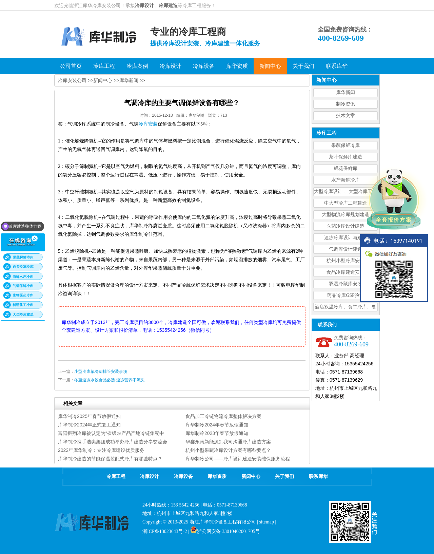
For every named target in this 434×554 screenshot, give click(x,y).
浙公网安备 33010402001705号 (225, 531)
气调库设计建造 (345, 249)
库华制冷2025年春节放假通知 (89, 416)
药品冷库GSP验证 (345, 295)
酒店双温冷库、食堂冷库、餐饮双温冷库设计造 (345, 307)
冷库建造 (168, 5)
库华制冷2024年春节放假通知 (216, 424)
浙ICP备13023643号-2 (164, 531)
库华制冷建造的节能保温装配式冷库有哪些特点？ (110, 458)
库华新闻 (345, 92)
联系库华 (318, 476)
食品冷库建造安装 (345, 272)
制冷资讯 (345, 104)
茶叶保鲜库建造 (345, 156)
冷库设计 (144, 5)
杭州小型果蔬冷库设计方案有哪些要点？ (228, 450)
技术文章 (345, 115)
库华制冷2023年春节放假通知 (216, 433)
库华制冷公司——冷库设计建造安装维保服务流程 (237, 458)
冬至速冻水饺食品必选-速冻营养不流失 (109, 380)
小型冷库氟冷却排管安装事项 (100, 371)
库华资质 (217, 476)
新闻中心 (102, 80)
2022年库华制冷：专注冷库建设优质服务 (101, 450)
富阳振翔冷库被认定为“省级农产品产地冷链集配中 (111, 433)
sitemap (266, 521)
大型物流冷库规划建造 (345, 214)
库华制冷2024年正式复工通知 (89, 424)
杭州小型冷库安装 (345, 260)
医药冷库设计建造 (345, 226)
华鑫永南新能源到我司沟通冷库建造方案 (228, 441)
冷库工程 (115, 476)
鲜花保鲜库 (345, 168)
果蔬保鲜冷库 (345, 145)
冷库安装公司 (72, 80)
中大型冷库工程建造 (345, 203)
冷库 (148, 124)
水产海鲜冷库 (345, 180)
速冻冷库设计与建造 (345, 237)
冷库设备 (183, 476)
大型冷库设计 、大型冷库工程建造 (345, 192)
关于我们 (284, 476)
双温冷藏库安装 (345, 283)
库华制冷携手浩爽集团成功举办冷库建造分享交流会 (112, 441)
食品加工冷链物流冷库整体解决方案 (223, 416)
